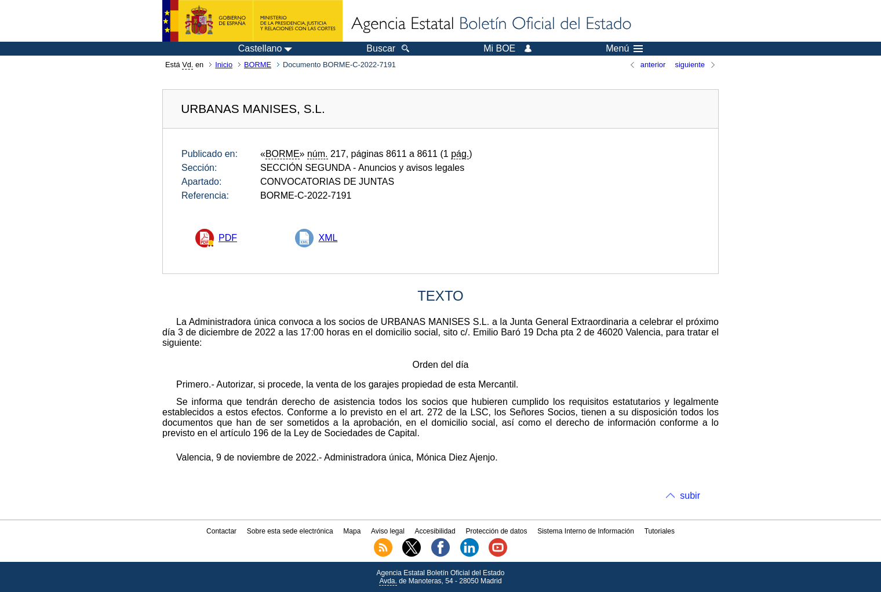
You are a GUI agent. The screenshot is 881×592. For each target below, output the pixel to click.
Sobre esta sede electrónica (290, 531)
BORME (257, 64)
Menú (624, 48)
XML (327, 238)
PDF (228, 238)
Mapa (352, 531)
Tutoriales (660, 531)
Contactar (221, 531)
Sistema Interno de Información (585, 531)
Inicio (223, 64)
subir (690, 495)
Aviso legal (388, 531)
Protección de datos (496, 531)
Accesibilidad (435, 531)
